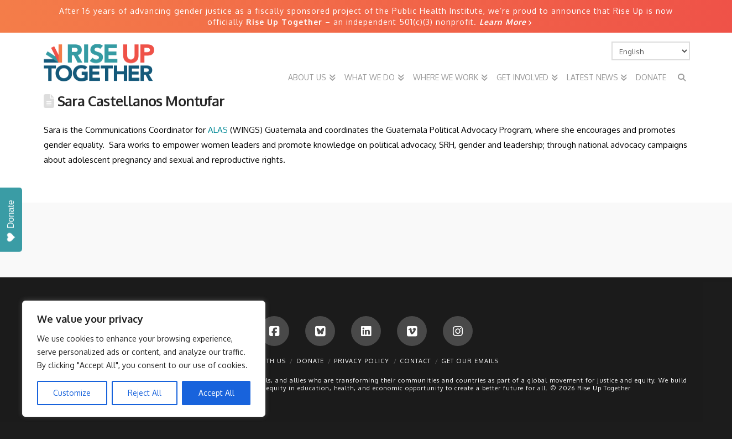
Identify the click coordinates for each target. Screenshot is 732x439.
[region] (143, 359)
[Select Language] (650, 51)
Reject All (144, 392)
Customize (72, 392)
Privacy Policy (361, 361)
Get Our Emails (470, 361)
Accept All (216, 392)
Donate (310, 361)
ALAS (219, 130)
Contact (415, 361)
